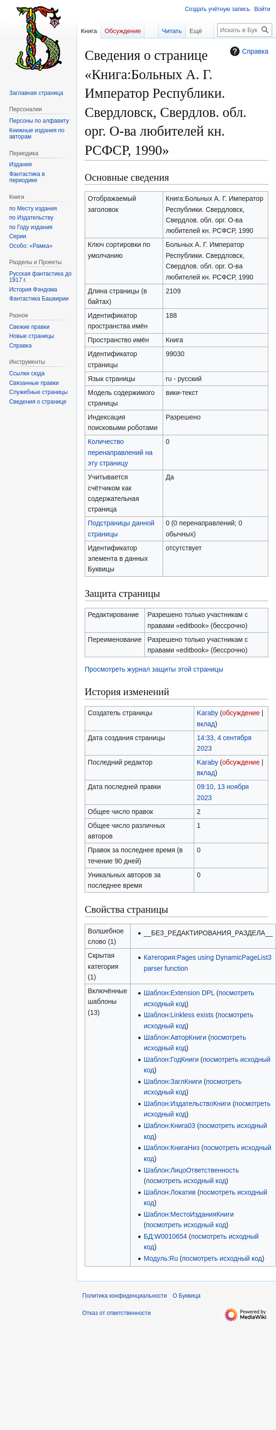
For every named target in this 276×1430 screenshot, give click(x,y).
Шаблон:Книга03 (170, 1125)
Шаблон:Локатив (170, 1192)
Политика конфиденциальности (124, 1295)
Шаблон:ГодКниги (171, 1059)
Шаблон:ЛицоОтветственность (191, 1170)
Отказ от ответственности (116, 1313)
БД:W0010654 (165, 1236)
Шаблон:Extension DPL (179, 993)
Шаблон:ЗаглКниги (173, 1081)
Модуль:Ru (161, 1258)
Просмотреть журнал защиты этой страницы (154, 669)
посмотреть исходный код (186, 1181)
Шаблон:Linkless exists (179, 1015)
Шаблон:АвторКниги (175, 1037)
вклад (206, 724)
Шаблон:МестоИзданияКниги (189, 1214)
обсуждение (241, 713)
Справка (248, 51)
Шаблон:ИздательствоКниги (187, 1103)
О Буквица (186, 1295)
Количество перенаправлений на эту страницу (120, 452)
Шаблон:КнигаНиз (171, 1147)
